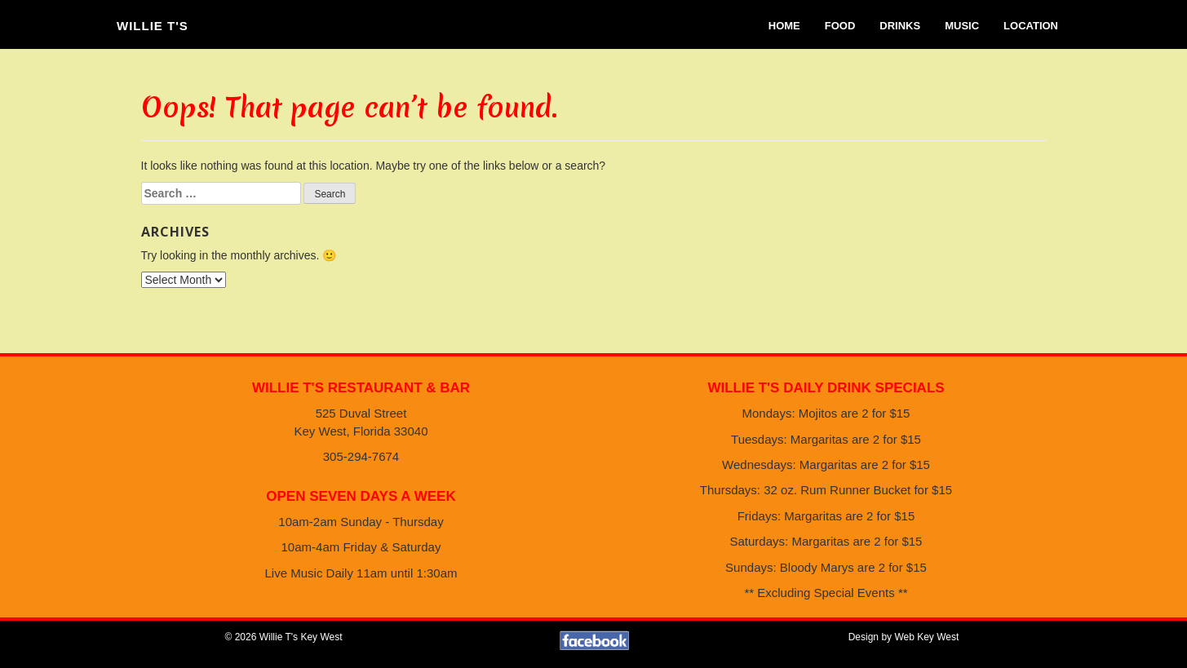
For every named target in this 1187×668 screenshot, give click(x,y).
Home (784, 26)
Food (840, 26)
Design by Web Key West (903, 637)
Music (962, 26)
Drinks (899, 26)
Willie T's (152, 26)
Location (1030, 26)
